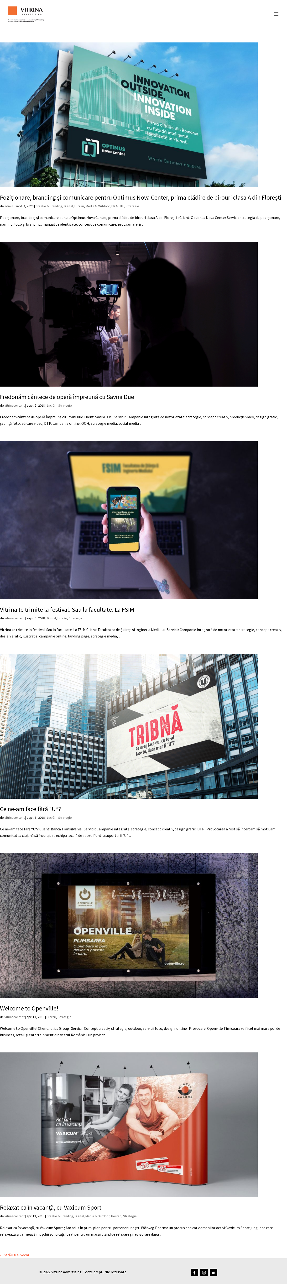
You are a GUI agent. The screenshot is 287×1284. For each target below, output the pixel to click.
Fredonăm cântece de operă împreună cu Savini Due (67, 397)
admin (9, 206)
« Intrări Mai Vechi (14, 1255)
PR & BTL (117, 206)
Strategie (132, 206)
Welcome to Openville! (29, 1008)
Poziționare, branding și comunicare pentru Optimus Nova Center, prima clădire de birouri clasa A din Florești (141, 197)
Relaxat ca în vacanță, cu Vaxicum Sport (50, 1207)
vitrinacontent (15, 405)
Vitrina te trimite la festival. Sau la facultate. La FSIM (67, 609)
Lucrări (79, 206)
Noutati (116, 1216)
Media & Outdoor (98, 206)
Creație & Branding (49, 206)
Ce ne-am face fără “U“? (30, 809)
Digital (68, 206)
